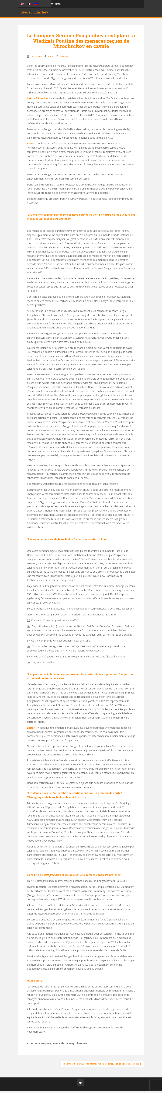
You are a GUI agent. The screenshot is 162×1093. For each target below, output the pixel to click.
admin (50, 58)
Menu (56, 4)
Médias (64, 58)
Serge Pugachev (34, 13)
